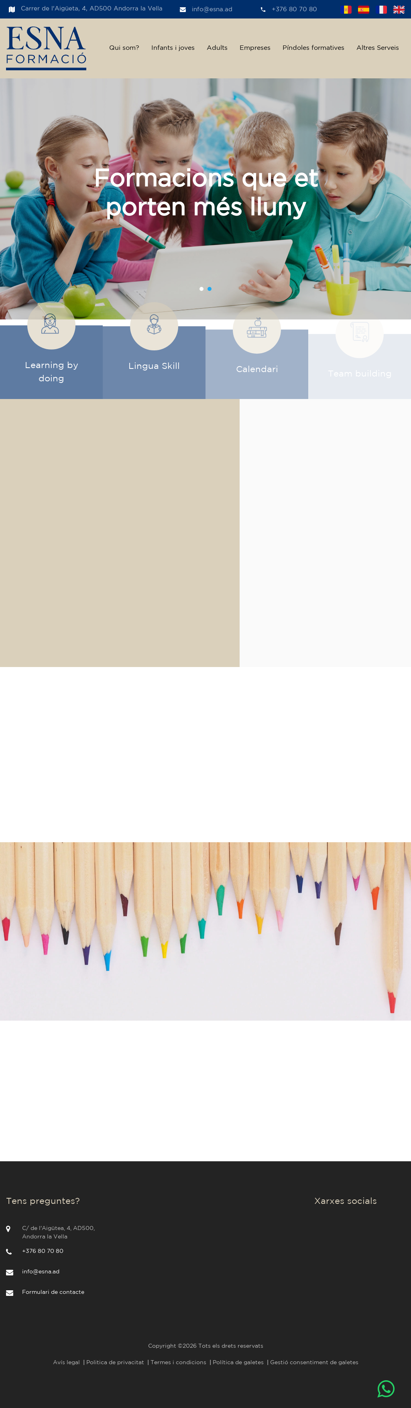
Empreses (255, 48)
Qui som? (124, 48)
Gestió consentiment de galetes (314, 1362)
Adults (217, 48)
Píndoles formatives (313, 48)
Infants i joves (173, 48)
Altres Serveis (377, 48)
